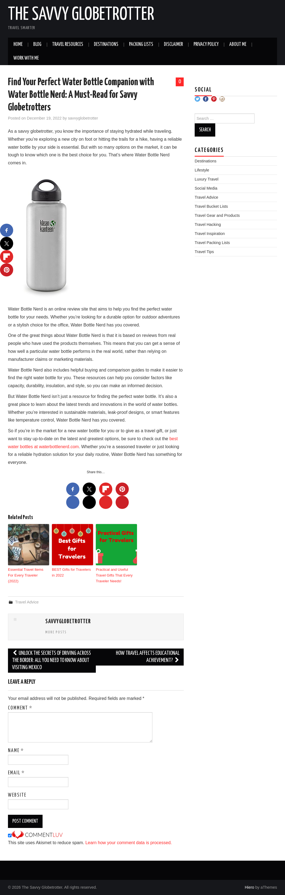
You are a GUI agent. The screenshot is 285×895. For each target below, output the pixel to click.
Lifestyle (202, 170)
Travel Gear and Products (217, 215)
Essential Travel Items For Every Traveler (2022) (28, 572)
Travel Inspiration (210, 233)
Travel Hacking (208, 224)
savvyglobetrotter (83, 118)
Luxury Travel (206, 179)
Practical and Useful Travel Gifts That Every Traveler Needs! (114, 575)
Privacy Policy (206, 44)
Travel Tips (204, 252)
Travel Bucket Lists (211, 206)
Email (16, 772)
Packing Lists (141, 44)
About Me (237, 44)
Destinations (106, 44)
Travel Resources (67, 44)
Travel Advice (27, 602)
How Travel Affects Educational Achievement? (148, 657)
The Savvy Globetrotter (81, 15)
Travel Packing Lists (212, 242)
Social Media (206, 188)
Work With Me (26, 58)
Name (16, 750)
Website (17, 795)
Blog (37, 44)
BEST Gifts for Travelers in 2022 (71, 572)
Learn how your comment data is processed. (128, 842)
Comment (20, 707)
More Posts (56, 632)
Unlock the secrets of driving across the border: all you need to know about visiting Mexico (51, 660)
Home (18, 44)
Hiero (249, 887)
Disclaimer (173, 44)
